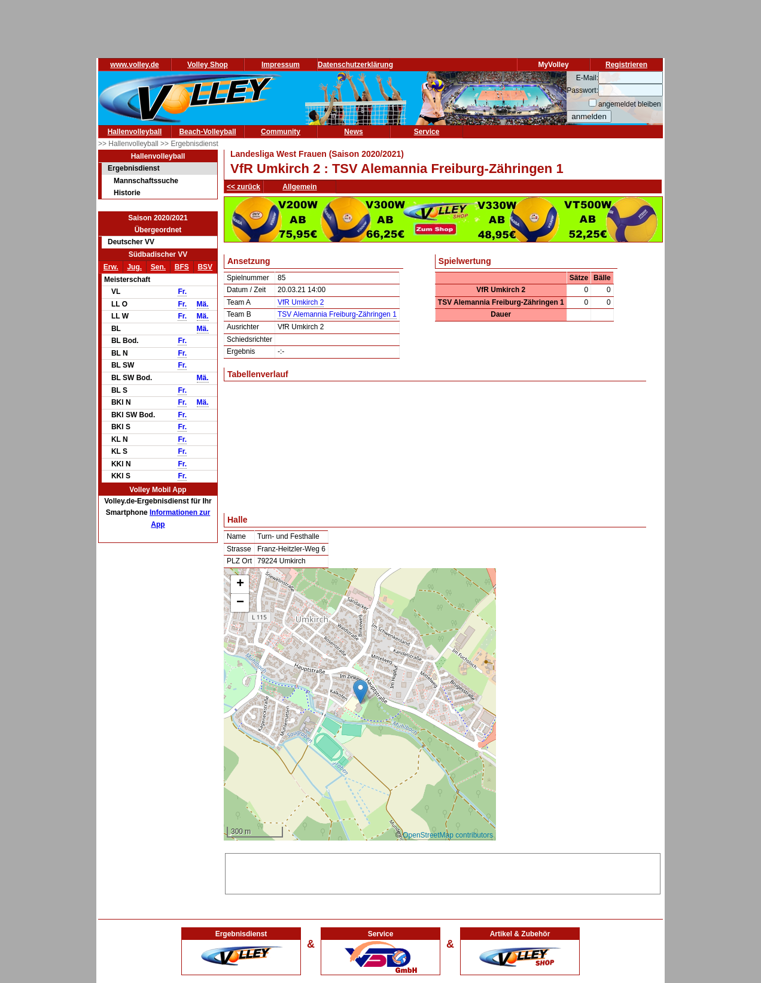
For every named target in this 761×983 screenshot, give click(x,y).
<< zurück (243, 187)
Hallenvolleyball (135, 132)
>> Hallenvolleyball (129, 143)
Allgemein (299, 187)
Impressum (280, 64)
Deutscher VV (131, 242)
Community (280, 132)
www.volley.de (134, 64)
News (353, 132)
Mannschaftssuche (146, 181)
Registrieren (626, 64)
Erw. (111, 267)
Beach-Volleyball (207, 132)
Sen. (158, 267)
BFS (182, 267)
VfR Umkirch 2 (301, 302)
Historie (127, 193)
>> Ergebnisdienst (189, 143)
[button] (360, 691)
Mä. (203, 304)
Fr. (182, 291)
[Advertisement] (443, 872)
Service (427, 132)
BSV (204, 267)
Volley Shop (207, 64)
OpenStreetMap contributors (448, 835)
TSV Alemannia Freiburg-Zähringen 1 (337, 314)
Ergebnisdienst (134, 168)
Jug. (134, 267)
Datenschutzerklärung (355, 64)
